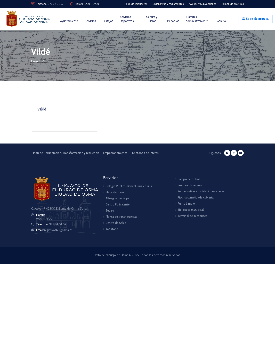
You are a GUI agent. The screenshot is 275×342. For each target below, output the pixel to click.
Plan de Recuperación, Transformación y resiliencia (66, 153)
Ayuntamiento (70, 21)
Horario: (41, 215)
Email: (54, 230)
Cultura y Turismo (151, 19)
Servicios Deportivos (128, 19)
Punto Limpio (186, 203)
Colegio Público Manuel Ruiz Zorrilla (129, 186)
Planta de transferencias (121, 216)
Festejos (109, 21)
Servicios (92, 21)
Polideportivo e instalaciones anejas (200, 191)
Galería (221, 21)
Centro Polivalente (118, 204)
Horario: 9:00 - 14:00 (87, 4)
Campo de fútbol (188, 179)
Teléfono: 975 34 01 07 (50, 4)
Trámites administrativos (197, 19)
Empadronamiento (115, 153)
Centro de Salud (116, 223)
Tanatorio (112, 229)
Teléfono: (51, 224)
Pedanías (174, 21)
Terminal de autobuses (192, 216)
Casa (34, 61)
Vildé (41, 109)
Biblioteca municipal (190, 209)
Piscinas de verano (189, 185)
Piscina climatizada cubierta (195, 197)
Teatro (110, 210)
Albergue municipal (118, 198)
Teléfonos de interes (145, 153)
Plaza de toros (115, 192)
